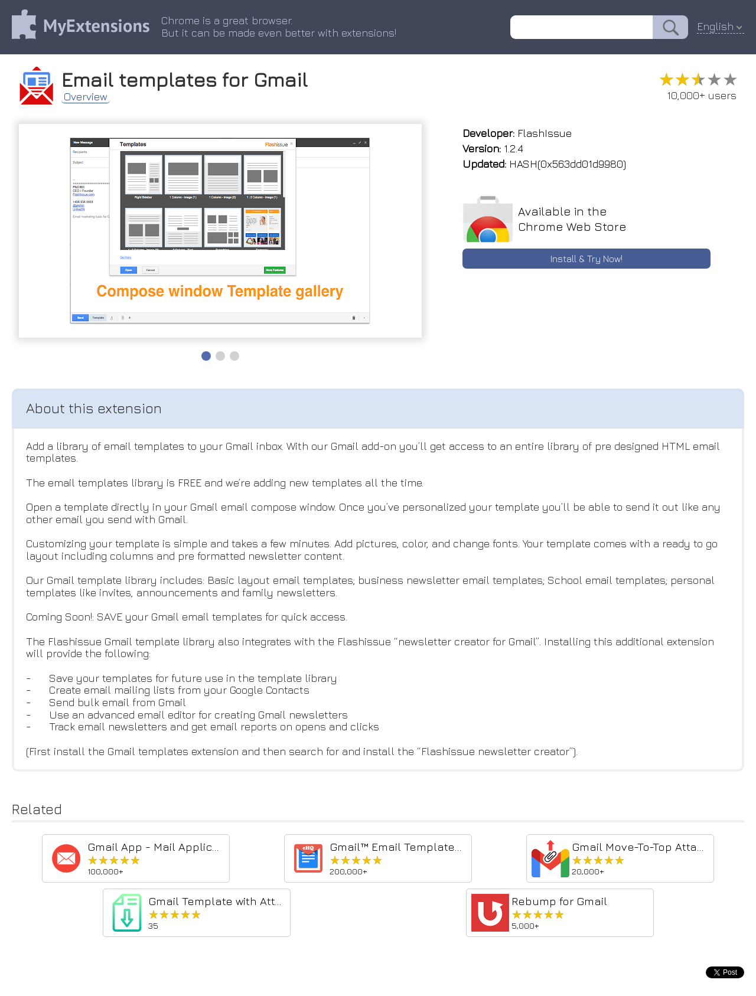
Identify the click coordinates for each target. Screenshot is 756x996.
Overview (85, 97)
